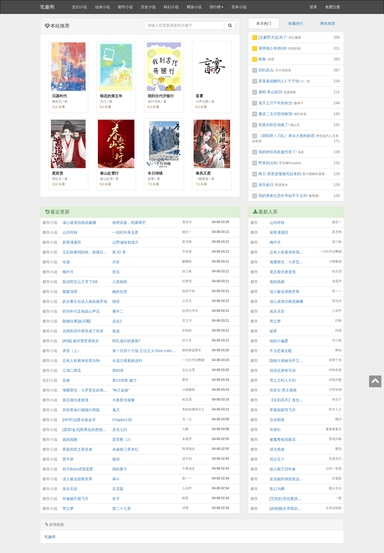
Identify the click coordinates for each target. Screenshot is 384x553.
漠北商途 (277, 449)
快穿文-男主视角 (283, 390)
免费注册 (332, 7)
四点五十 (277, 459)
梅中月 (68, 272)
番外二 (117, 311)
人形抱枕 (119, 282)
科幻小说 (171, 7)
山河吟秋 (69, 232)
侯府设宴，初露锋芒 (129, 222)
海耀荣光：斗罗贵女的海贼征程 (88, 390)
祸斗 (116, 479)
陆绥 (116, 301)
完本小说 (238, 7)
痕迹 (116, 331)
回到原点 (265, 70)
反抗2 (117, 321)
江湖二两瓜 (71, 370)
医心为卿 (277, 489)
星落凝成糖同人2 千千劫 (278, 81)
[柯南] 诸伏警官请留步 (80, 341)
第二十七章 (121, 508)
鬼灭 (116, 410)
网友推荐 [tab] (327, 23)
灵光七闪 (119, 429)
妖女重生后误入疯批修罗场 (84, 301)
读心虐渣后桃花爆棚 (79, 222)
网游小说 (194, 7)
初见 (116, 272)
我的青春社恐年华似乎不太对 (282, 195)
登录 (313, 7)
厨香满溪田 (71, 242)
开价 (116, 262)
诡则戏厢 (69, 439)
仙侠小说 (102, 7)
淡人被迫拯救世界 (77, 479)
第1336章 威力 (124, 380)
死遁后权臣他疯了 (273, 125)
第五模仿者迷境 (75, 400)
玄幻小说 (79, 7)
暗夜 (262, 59)
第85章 (118, 370)
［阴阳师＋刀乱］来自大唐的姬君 (286, 136)
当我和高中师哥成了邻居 (82, 331)
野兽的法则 (267, 163)
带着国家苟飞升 (283, 410)
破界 (273, 331)
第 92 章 (119, 252)
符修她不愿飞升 (75, 499)
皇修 (66, 380)
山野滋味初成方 (125, 242)
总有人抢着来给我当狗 (81, 360)
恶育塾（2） (122, 439)
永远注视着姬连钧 (127, 360)
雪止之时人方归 (283, 380)
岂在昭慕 (277, 420)
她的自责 (119, 291)
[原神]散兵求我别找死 (287, 508)
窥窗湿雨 (69, 291)
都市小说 (125, 7)
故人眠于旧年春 (283, 469)
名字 (116, 499)
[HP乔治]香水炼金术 (79, 420)
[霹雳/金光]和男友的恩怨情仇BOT (90, 429)
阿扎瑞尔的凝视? (126, 341)
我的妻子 (119, 469)
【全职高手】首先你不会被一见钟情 (299, 400)
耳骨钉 (275, 429)
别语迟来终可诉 (283, 370)
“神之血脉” (121, 390)
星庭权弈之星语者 (77, 449)
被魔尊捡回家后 (283, 439)
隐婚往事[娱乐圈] (76, 321)
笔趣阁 (47, 7)
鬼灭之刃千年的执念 (275, 103)
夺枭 (66, 262)
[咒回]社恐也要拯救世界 (289, 499)
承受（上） (71, 351)
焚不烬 (68, 459)
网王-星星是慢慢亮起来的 (279, 174)
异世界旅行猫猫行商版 (81, 410)
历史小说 (148, 7)
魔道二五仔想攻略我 (275, 114)
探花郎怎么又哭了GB (80, 282)
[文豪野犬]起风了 (272, 37)
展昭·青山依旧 (270, 92)
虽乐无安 (69, 489)
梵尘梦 (68, 508)
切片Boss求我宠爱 (77, 469)
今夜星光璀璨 (123, 400)
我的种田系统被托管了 (277, 152)
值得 (116, 459)
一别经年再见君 (125, 232)
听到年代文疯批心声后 (81, 311)
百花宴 (117, 489)
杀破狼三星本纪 (125, 449)
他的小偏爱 (279, 341)
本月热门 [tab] (263, 23)
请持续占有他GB (272, 48)
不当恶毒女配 (281, 351)
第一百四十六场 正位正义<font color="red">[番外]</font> (159, 351)
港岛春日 (265, 185)
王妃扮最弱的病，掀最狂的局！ (88, 252)
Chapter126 (122, 420)
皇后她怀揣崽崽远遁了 (288, 479)
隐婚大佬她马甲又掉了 (288, 360)
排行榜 (216, 7)
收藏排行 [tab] (295, 23)
